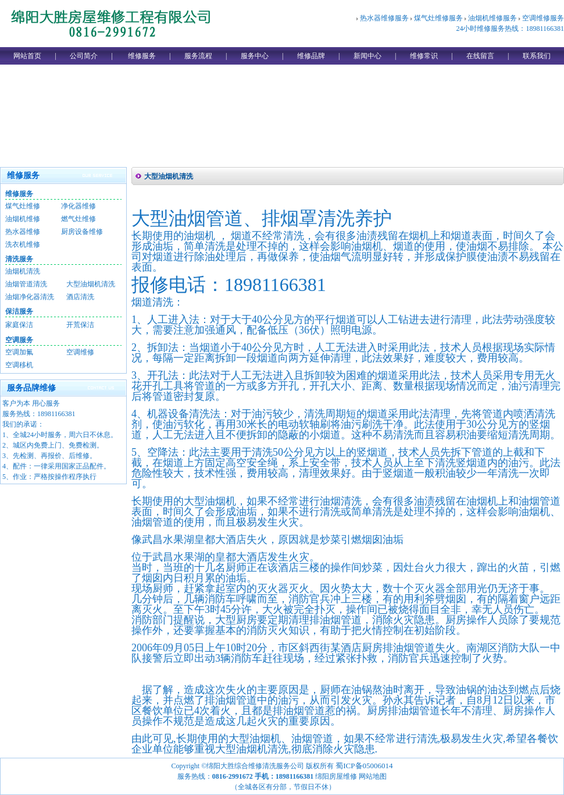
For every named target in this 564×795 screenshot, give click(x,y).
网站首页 (27, 56)
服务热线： (19, 414)
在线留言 (480, 56)
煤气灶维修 (22, 206)
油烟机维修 (22, 219)
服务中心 (255, 56)
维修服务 (142, 56)
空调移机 (19, 365)
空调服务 (19, 340)
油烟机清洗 (22, 271)
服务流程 (198, 56)
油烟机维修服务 (492, 18)
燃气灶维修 (78, 219)
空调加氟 (19, 352)
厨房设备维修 (82, 232)
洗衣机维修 (22, 244)
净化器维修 (78, 206)
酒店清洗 (80, 297)
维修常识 (424, 56)
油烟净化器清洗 (29, 297)
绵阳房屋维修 (336, 776)
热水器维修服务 (384, 18)
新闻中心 (367, 56)
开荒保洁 (80, 325)
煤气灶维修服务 (438, 18)
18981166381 (56, 414)
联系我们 (537, 56)
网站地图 (373, 776)
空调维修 (80, 352)
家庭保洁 (19, 325)
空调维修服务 (543, 18)
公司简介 (84, 56)
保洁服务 (19, 311)
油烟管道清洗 (26, 284)
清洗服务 (19, 259)
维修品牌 (311, 56)
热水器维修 (22, 232)
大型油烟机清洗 (90, 284)
